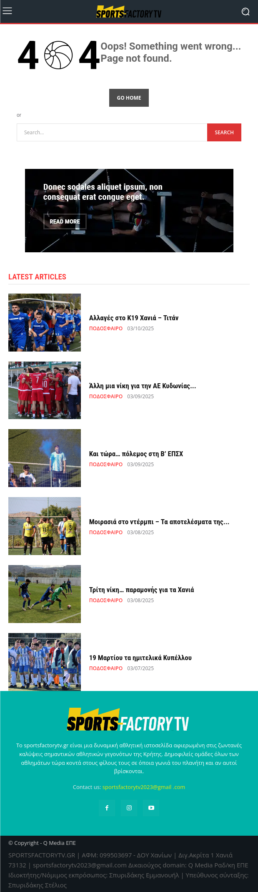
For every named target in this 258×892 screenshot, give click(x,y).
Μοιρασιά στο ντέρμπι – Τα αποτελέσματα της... (159, 522)
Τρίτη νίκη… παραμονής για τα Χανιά (141, 589)
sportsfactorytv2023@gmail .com (144, 787)
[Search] (224, 132)
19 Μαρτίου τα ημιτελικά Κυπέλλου (140, 657)
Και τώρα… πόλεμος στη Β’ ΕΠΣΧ (136, 454)
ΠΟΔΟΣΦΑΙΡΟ (106, 328)
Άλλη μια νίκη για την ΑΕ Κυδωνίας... (142, 386)
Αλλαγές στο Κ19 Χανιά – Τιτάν (134, 318)
